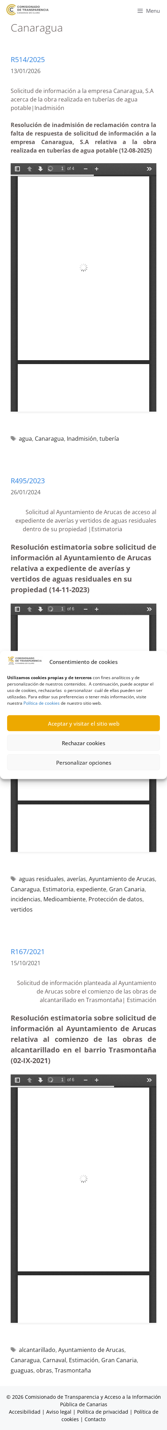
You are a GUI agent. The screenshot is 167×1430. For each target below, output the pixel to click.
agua (25, 438)
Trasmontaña (73, 1370)
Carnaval (54, 1360)
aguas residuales (41, 879)
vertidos (22, 909)
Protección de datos (115, 899)
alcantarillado (37, 1350)
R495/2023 (28, 480)
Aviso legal (58, 1411)
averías (76, 879)
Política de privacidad (102, 1411)
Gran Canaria (127, 889)
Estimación (83, 1360)
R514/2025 (28, 59)
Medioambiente (64, 899)
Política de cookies (41, 703)
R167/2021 (28, 951)
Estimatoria (58, 889)
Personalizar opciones (83, 762)
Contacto (95, 1419)
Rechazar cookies (83, 742)
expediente (91, 889)
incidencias (26, 899)
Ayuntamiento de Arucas (122, 879)
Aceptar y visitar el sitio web (83, 723)
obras (44, 1370)
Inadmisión (82, 438)
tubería (109, 438)
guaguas (22, 1370)
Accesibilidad (25, 1411)
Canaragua (49, 438)
